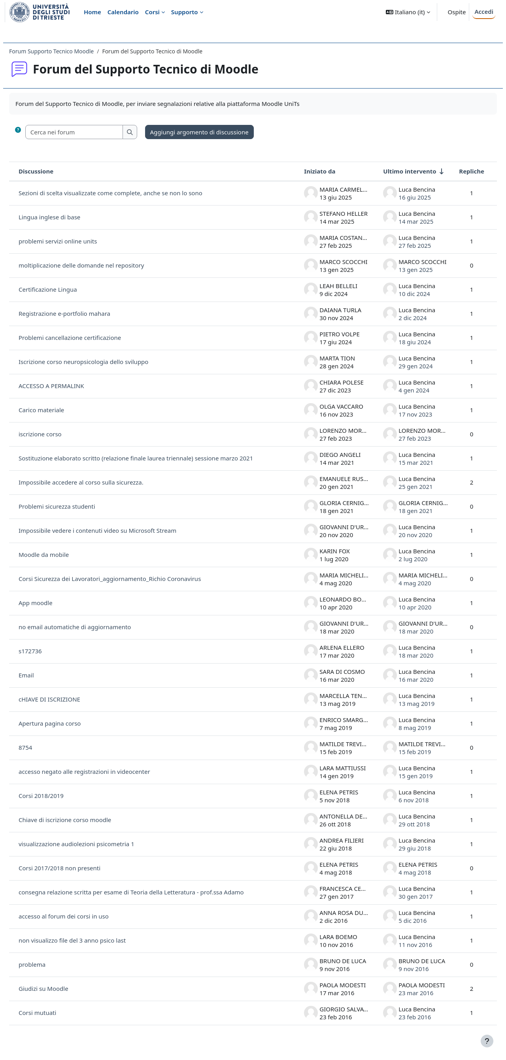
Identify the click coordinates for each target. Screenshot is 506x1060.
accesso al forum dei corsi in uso (83, 916)
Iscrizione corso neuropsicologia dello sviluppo (102, 362)
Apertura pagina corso (69, 723)
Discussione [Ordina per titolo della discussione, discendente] (55, 171)
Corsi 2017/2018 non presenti (78, 868)
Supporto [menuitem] (184, 12)
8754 (44, 747)
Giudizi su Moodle (62, 988)
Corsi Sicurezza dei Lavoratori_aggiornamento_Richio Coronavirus (129, 579)
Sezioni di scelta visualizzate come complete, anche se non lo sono (129, 193)
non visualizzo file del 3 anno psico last (91, 940)
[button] (408, 12)
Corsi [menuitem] (152, 12)
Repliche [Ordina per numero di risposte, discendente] (452, 171)
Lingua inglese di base (68, 217)
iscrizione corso (59, 434)
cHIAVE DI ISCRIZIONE (68, 699)
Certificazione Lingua (67, 289)
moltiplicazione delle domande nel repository (100, 265)
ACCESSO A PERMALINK (70, 386)
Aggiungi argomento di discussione (218, 132)
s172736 (49, 651)
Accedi (483, 11)
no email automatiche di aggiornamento (94, 627)
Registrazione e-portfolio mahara (83, 313)
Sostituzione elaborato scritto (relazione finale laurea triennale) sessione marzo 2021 (155, 458)
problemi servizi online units (77, 241)
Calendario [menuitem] (123, 12)
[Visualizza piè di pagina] (487, 1041)
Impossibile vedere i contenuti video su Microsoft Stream (116, 530)
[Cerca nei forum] (93, 132)
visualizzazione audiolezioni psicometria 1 (95, 844)
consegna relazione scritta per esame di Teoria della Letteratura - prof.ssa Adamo (150, 892)
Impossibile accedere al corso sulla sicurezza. (100, 482)
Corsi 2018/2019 (60, 796)
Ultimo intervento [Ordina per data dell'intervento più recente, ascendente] (390, 171)
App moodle (55, 603)
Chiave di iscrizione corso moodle (84, 820)
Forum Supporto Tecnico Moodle (70, 51)
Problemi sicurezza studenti (76, 506)
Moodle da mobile (63, 554)
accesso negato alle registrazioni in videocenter (103, 771)
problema (51, 964)
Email (45, 675)
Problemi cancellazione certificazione (89, 337)
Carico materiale (60, 410)
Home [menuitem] (92, 12)
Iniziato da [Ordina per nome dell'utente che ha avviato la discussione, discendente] (300, 171)
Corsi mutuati (56, 1013)
